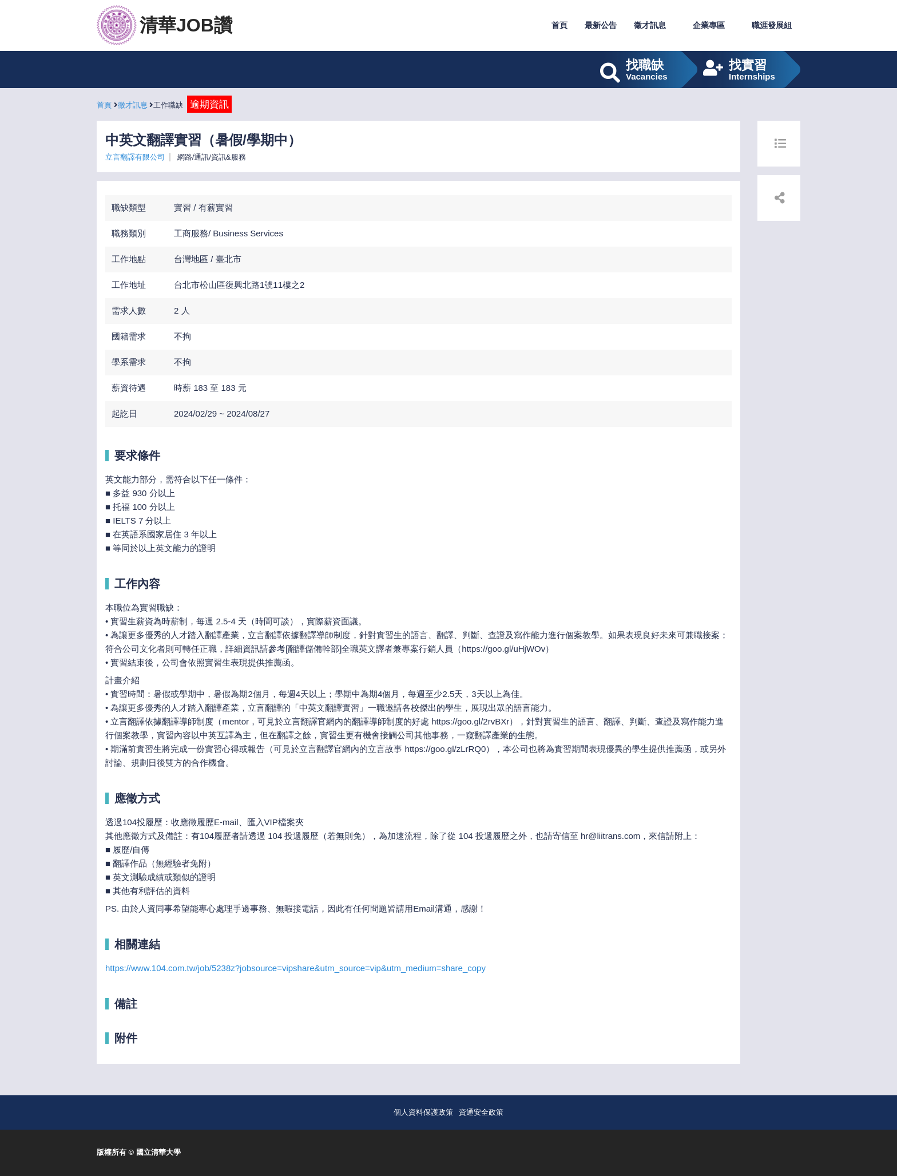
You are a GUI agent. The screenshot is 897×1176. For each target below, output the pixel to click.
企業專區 (709, 25)
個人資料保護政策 (423, 1112)
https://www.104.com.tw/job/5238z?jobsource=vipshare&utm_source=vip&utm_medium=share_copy (295, 968)
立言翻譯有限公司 (135, 157)
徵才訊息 (650, 25)
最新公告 (601, 25)
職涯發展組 (772, 25)
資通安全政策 (481, 1112)
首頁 (559, 25)
